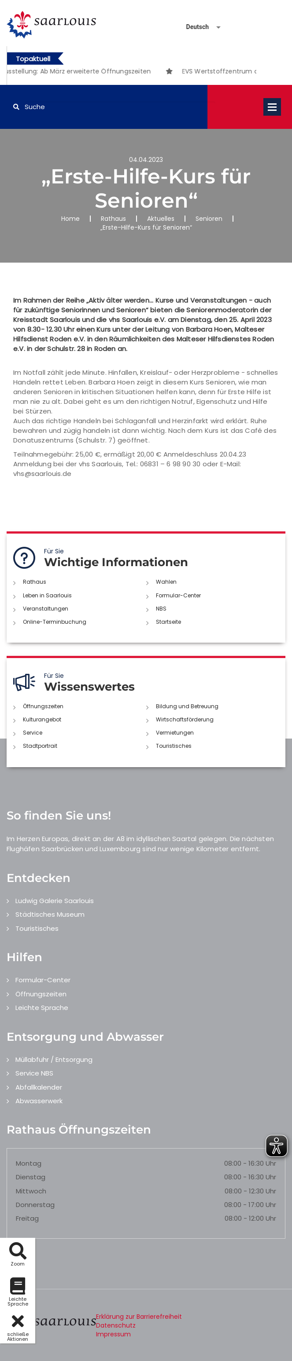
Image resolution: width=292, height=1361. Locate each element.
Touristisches (174, 746)
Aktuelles (160, 218)
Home (70, 218)
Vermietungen (175, 732)
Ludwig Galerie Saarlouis (54, 900)
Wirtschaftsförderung (185, 719)
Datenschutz (116, 1325)
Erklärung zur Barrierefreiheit (139, 1316)
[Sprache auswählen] (193, 27)
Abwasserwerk (39, 1100)
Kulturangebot (42, 719)
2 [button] (138, 72)
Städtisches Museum (50, 914)
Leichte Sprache (41, 1007)
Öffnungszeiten (43, 706)
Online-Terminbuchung (54, 622)
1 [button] (125, 72)
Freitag (27, 1218)
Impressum (113, 1334)
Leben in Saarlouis (47, 595)
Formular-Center (178, 595)
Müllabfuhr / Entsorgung (53, 1059)
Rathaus (113, 218)
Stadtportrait (40, 746)
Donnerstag (35, 1204)
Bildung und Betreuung (187, 706)
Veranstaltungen (45, 608)
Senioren (209, 218)
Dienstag (30, 1177)
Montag (28, 1163)
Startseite (168, 622)
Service (32, 732)
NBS (161, 608)
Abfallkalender (38, 1087)
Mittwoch (31, 1191)
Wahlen (166, 581)
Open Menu (272, 107)
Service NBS (34, 1073)
